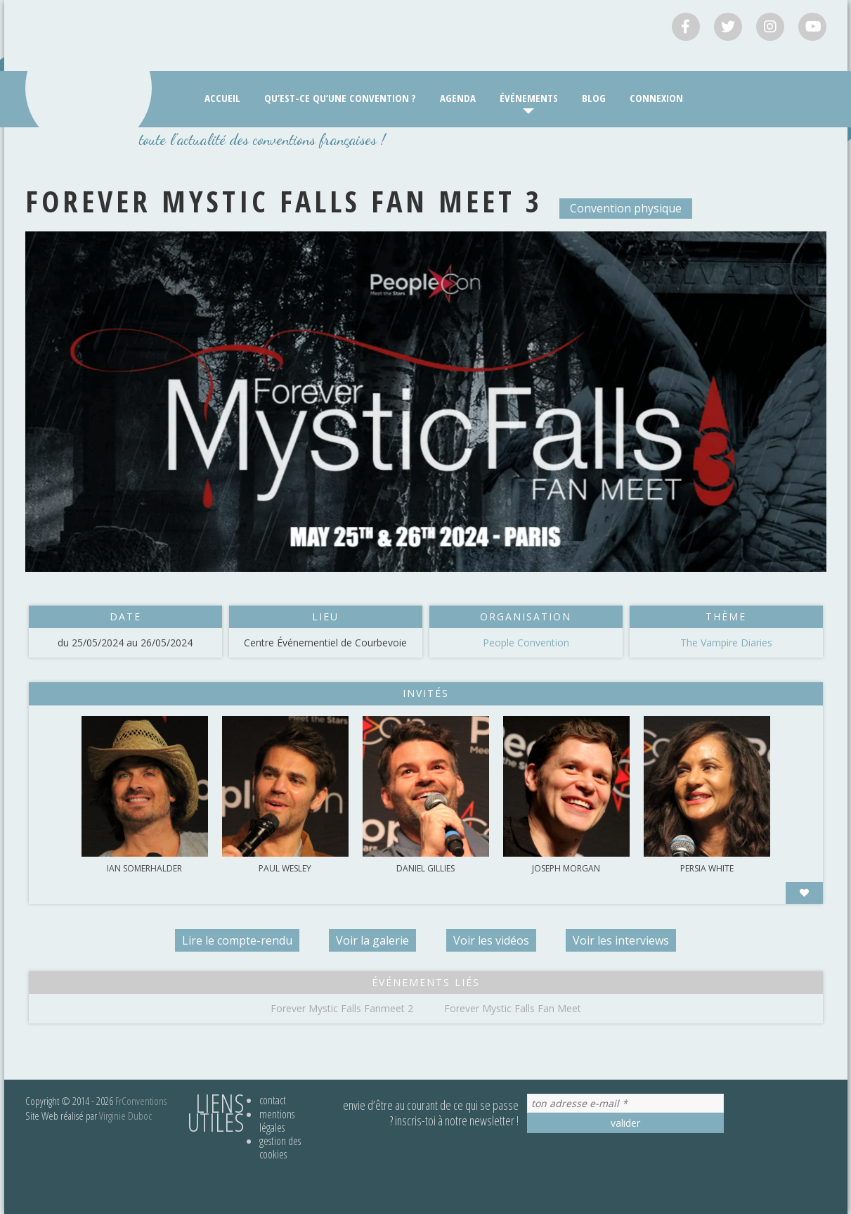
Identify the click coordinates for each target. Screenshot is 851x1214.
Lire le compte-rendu (236, 940)
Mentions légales (276, 1120)
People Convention (526, 642)
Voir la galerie (372, 940)
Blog (594, 98)
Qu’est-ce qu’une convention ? (340, 98)
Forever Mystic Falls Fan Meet (512, 1008)
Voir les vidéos (492, 940)
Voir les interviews (623, 940)
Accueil (222, 98)
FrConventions (141, 1101)
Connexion (656, 98)
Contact (272, 1100)
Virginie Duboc (125, 1115)
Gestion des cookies (280, 1147)
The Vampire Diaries (726, 642)
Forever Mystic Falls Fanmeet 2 (342, 1008)
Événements (529, 98)
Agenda (458, 98)
